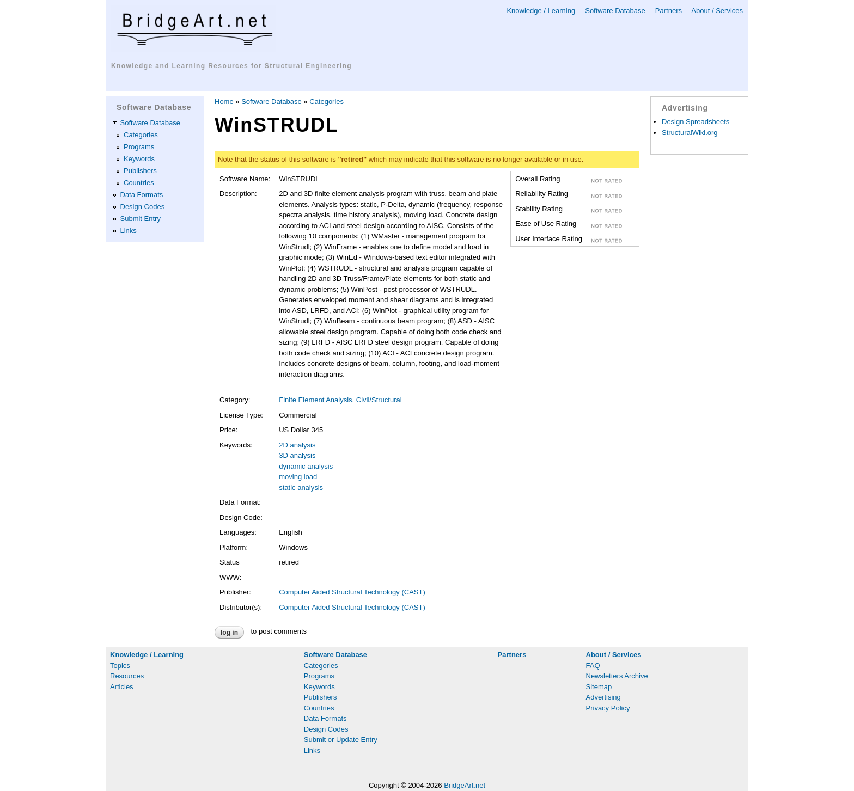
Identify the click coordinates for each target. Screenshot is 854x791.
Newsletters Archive (617, 676)
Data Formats (141, 195)
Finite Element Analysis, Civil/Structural (340, 400)
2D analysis (297, 445)
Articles (121, 687)
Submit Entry (140, 218)
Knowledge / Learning (541, 11)
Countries (139, 183)
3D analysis (297, 455)
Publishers (140, 171)
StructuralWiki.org (690, 132)
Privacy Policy (608, 708)
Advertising (603, 697)
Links (128, 230)
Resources (127, 676)
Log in (229, 632)
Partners (668, 11)
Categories (141, 135)
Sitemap (599, 687)
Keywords (139, 159)
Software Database (615, 11)
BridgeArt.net (464, 785)
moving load (298, 477)
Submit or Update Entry (340, 739)
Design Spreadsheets (695, 122)
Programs (139, 147)
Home (224, 101)
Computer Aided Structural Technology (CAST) (352, 592)
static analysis (301, 487)
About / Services (717, 11)
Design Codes (142, 207)
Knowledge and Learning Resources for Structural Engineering (231, 66)
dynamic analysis (306, 466)
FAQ (593, 665)
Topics (120, 665)
